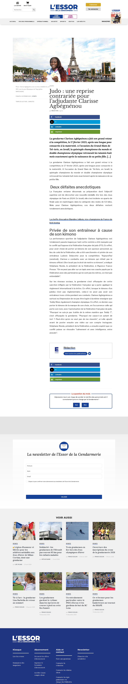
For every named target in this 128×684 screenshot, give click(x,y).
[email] (64, 450)
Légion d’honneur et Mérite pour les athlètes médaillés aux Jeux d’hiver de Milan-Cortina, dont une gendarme (23, 527)
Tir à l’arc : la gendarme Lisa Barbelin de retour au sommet (24, 573)
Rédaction (55, 114)
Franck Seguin (72, 530)
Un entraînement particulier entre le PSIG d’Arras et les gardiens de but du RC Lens (76, 576)
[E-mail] (89, 341)
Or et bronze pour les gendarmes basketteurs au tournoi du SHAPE (104, 575)
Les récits (81, 21)
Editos (71, 21)
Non (85, 378)
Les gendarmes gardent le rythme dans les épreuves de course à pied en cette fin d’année (50, 576)
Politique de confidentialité (89, 682)
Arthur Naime (46, 533)
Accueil (13, 21)
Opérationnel (42, 21)
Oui (76, 378)
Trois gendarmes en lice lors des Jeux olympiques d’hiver (75, 523)
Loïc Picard (18, 538)
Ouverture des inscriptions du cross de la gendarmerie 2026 (104, 523)
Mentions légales (72, 682)
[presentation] (41, 462)
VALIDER (64, 470)
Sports (63, 21)
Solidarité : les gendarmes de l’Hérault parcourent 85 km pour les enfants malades (50, 524)
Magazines (111, 21)
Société (54, 21)
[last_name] (64, 444)
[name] (64, 439)
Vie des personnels (26, 21)
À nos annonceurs (106, 682)
